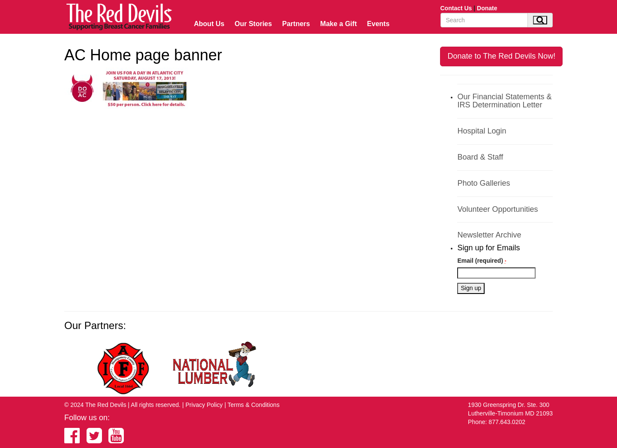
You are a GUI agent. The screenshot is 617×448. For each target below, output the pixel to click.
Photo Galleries (483, 183)
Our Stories (253, 23)
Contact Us (456, 8)
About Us (209, 23)
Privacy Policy (204, 404)
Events (378, 23)
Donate (487, 8)
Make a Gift (338, 23)
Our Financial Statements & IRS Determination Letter (504, 101)
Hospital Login (481, 131)
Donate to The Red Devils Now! (501, 56)
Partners (296, 23)
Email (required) (481, 260)
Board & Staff (480, 157)
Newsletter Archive (489, 235)
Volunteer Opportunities (497, 209)
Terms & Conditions (253, 404)
